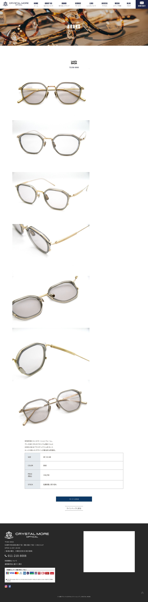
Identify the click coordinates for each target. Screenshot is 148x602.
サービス (78, 4)
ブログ (129, 4)
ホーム (36, 4)
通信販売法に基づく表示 (13, 564)
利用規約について (11, 561)
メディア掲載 (117, 4)
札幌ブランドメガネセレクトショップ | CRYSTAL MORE (75, 596)
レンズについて (91, 4)
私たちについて (48, 4)
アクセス (105, 4)
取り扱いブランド (64, 4)
